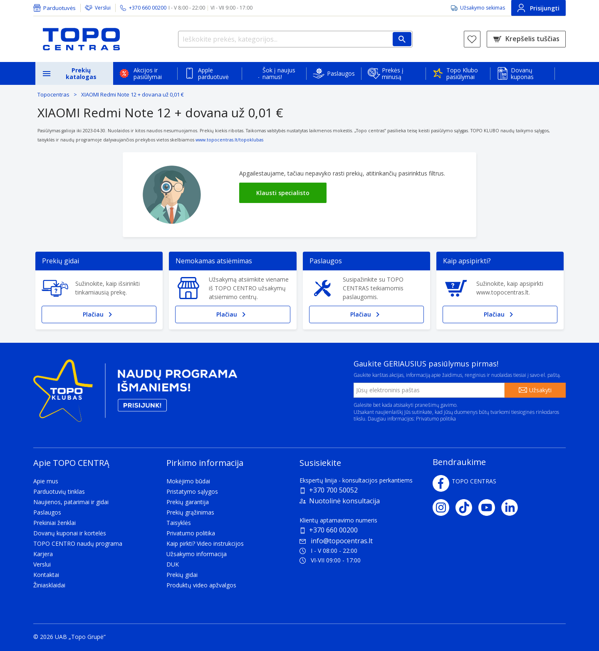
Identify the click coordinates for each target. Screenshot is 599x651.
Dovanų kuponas (522, 73)
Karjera (43, 554)
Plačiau (99, 314)
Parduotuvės (59, 8)
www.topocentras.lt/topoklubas (229, 140)
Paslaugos (341, 73)
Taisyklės (178, 523)
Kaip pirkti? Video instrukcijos (205, 543)
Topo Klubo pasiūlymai (462, 73)
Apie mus (45, 481)
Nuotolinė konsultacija (344, 500)
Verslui (103, 7)
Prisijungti (538, 8)
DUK (172, 564)
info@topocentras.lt (336, 540)
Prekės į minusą (392, 73)
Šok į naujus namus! (278, 73)
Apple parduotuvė (213, 73)
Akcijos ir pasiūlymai (148, 73)
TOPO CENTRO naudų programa (77, 543)
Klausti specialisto (282, 193)
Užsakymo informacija (196, 554)
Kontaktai (46, 575)
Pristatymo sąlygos (192, 491)
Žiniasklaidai (49, 585)
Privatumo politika (436, 418)
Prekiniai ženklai (54, 523)
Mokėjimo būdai (188, 481)
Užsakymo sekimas (482, 7)
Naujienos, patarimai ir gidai (71, 502)
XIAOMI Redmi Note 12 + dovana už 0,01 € (132, 94)
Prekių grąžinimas (190, 512)
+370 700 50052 (333, 490)
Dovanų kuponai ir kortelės (69, 533)
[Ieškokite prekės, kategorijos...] (295, 39)
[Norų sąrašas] (472, 39)
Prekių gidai (182, 575)
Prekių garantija (187, 502)
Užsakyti (540, 390)
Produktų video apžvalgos (201, 585)
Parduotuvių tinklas (59, 491)
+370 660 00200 (333, 530)
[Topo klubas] (135, 394)
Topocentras (53, 94)
